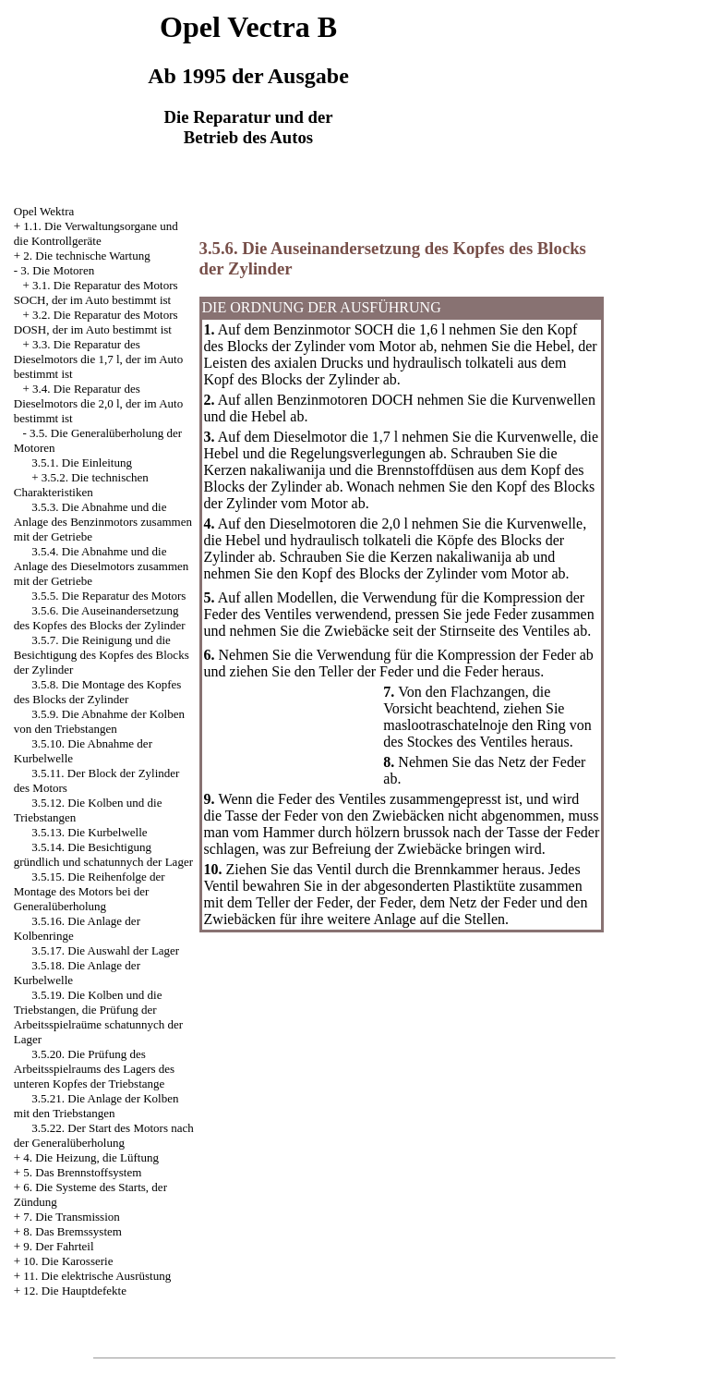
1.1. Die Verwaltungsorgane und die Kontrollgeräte (96, 233)
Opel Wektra (44, 211)
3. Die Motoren (57, 270)
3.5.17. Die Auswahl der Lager (105, 950)
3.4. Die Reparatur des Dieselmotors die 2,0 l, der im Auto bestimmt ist (98, 403)
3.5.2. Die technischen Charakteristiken (81, 484)
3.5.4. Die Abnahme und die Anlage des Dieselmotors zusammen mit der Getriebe (101, 566)
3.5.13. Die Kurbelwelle (89, 832)
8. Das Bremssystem (72, 1231)
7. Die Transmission (71, 1217)
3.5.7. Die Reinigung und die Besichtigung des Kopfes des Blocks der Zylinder (101, 654)
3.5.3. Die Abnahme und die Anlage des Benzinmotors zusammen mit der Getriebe (103, 521)
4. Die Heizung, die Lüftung (91, 1157)
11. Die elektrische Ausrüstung (97, 1276)
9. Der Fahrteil (58, 1246)
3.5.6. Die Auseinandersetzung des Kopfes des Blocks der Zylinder (100, 617)
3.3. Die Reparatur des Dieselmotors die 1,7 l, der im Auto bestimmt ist (98, 359)
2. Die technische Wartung (86, 255)
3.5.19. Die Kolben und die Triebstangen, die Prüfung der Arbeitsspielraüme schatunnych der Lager (98, 1017)
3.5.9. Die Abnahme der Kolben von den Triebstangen (99, 721)
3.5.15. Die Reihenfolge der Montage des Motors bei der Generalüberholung (89, 891)
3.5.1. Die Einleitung (81, 462)
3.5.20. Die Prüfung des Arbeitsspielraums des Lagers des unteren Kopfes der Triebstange (94, 1068)
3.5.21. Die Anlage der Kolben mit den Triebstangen (96, 1105)
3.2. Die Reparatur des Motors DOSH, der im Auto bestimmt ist (96, 322)
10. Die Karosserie (68, 1261)
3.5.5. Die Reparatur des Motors (108, 596)
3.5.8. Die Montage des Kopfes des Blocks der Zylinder (98, 691)
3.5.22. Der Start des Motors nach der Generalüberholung (104, 1135)
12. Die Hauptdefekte (74, 1290)
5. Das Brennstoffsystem (82, 1172)
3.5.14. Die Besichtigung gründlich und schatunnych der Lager (103, 854)
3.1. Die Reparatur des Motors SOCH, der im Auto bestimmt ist (96, 292)
